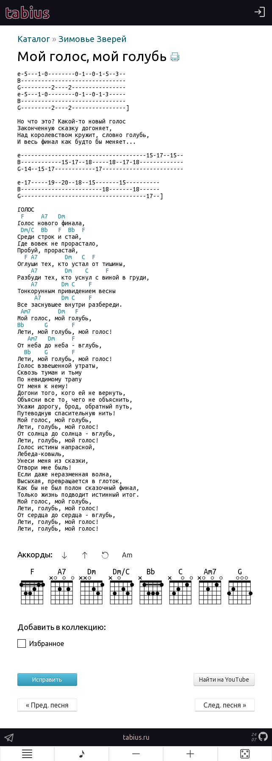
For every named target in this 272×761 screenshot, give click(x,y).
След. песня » (224, 705)
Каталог (34, 39)
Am (127, 555)
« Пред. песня (47, 705)
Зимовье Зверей (92, 39)
